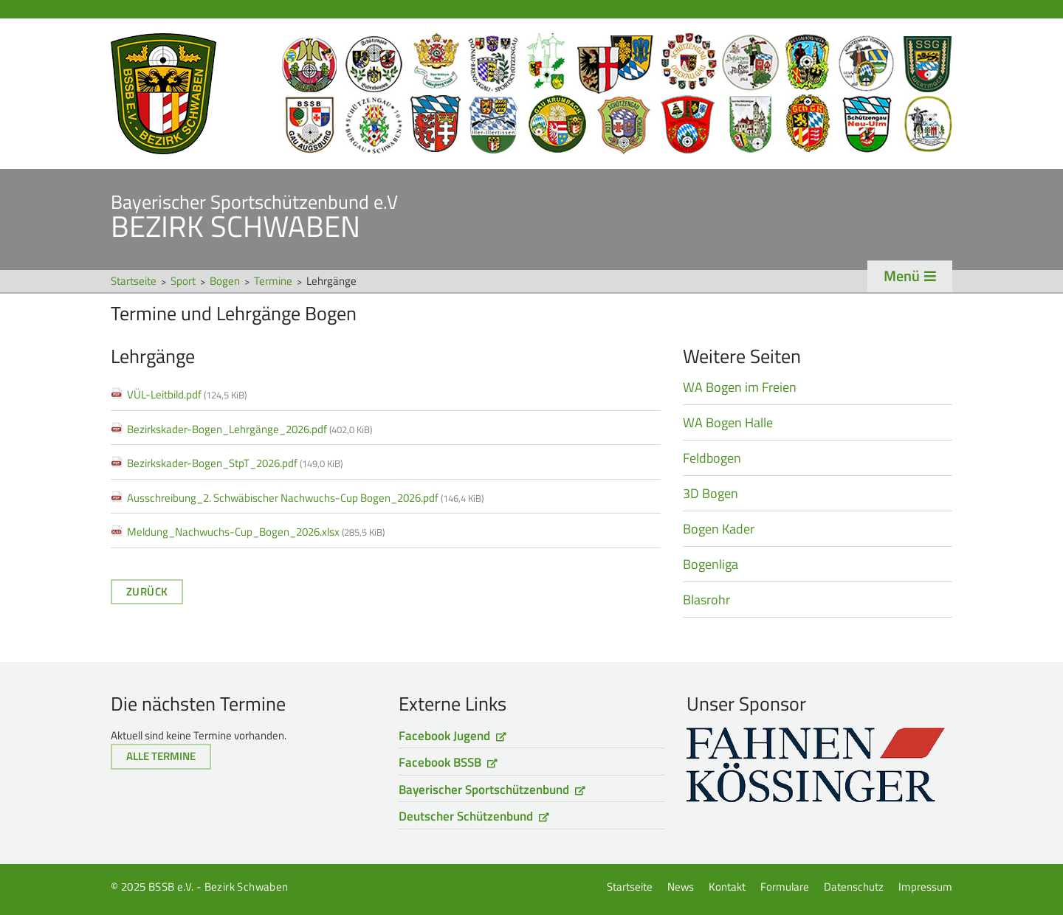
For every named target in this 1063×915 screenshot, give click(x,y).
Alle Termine (161, 755)
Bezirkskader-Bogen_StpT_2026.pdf (235, 463)
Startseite (531, 93)
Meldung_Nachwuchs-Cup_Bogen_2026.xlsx (256, 531)
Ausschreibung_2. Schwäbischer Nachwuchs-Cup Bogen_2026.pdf (305, 497)
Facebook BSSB (440, 762)
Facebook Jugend (444, 735)
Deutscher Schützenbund (466, 816)
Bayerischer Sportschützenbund (484, 789)
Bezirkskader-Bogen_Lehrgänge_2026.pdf (249, 429)
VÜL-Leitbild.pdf (187, 394)
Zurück (147, 591)
